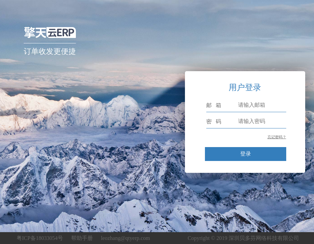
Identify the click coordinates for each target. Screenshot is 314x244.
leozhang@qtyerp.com (125, 238)
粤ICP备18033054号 (40, 238)
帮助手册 (82, 238)
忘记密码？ (277, 137)
